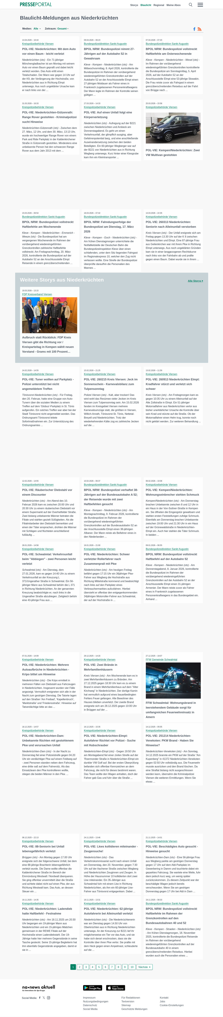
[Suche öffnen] (191, 5)
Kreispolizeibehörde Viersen (38, 43)
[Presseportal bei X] (43, 998)
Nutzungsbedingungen (95, 1001)
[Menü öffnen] (200, 5)
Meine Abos (174, 5)
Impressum (89, 998)
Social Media (90, 1009)
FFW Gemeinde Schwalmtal (161, 660)
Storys (134, 5)
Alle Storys (195, 281)
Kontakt (164, 998)
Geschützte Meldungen (134, 1009)
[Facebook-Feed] (194, 29)
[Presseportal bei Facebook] (39, 998)
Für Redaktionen (130, 998)
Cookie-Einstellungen (172, 1005)
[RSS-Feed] (199, 29)
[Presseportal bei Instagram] (47, 997)
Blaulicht (145, 5)
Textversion (127, 1001)
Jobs (162, 1001)
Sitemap (126, 1005)
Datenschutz (90, 1005)
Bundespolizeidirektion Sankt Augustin (105, 43)
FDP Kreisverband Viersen (37, 294)
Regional (159, 5)
